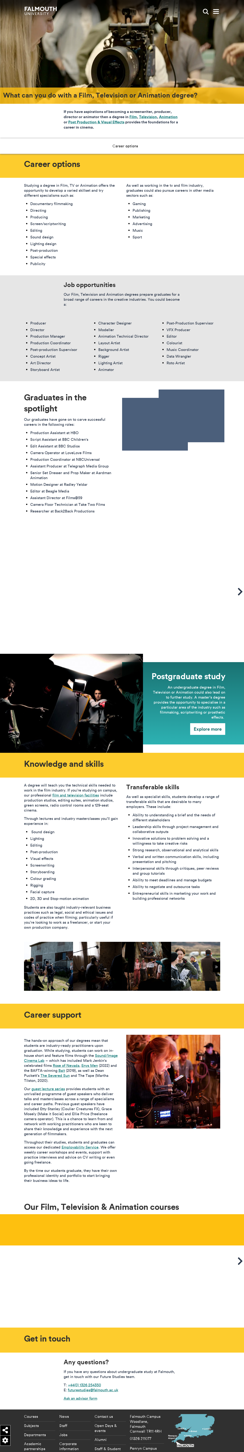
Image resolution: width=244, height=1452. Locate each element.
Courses (31, 1416)
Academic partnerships (34, 1446)
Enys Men (89, 1065)
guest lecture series (48, 1088)
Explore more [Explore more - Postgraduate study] (208, 729)
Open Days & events (106, 1428)
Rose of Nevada (66, 1065)
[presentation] (173, 420)
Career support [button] (135, 146)
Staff (63, 1425)
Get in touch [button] (195, 146)
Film (133, 116)
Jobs (63, 1434)
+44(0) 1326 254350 (84, 1385)
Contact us (104, 1416)
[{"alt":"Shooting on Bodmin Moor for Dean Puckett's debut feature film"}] (48, 966)
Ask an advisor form (80, 1398)
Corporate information (69, 1446)
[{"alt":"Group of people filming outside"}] (195, 966)
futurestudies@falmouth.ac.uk (93, 1390)
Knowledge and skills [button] (96, 146)
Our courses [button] (166, 146)
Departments (35, 1434)
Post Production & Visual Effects (96, 121)
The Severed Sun (55, 1075)
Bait (61, 1070)
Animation (168, 116)
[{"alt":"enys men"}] (146, 966)
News (64, 1416)
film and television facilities (75, 795)
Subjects (31, 1425)
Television (148, 116)
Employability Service (80, 1147)
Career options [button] (56, 146)
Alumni (101, 1439)
